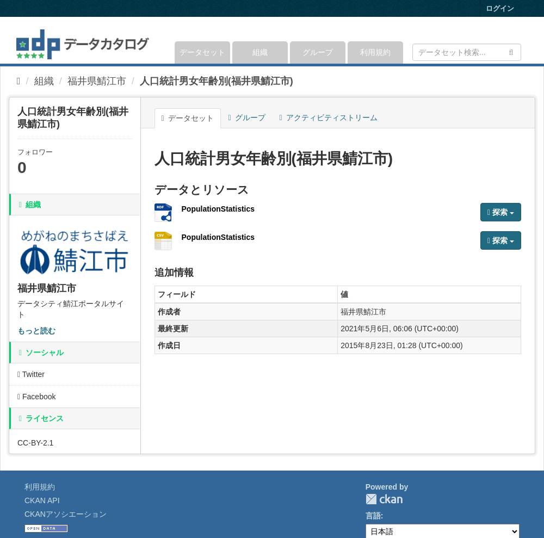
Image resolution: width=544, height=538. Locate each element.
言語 (373, 515)
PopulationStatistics (218, 209)
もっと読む (36, 330)
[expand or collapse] (520, 40)
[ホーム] (19, 81)
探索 (500, 212)
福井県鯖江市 (96, 81)
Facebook (36, 396)
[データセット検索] (466, 52)
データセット (202, 52)
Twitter (31, 374)
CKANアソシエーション (65, 514)
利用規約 (375, 52)
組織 (260, 52)
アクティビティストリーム (329, 117)
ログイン (500, 8)
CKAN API (42, 500)
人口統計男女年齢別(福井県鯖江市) (216, 81)
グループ (317, 52)
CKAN (384, 499)
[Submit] (511, 51)
